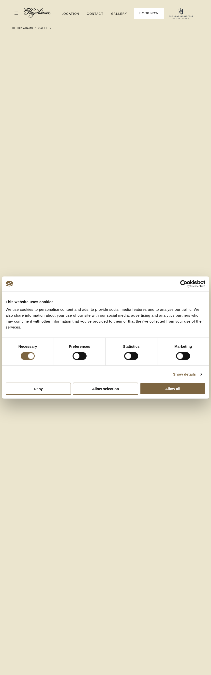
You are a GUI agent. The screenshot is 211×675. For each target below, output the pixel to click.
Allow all (172, 389)
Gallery (119, 14)
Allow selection (105, 389)
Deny (38, 389)
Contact (95, 14)
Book (148, 13)
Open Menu (14, 13)
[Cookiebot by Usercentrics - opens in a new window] (183, 283)
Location (70, 14)
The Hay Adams (21, 28)
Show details (184, 374)
